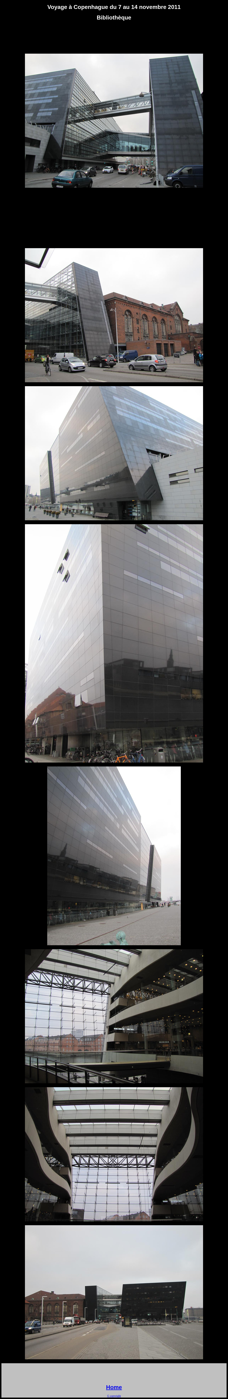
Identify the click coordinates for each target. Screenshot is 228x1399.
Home (114, 1387)
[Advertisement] (114, 33)
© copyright (114, 1395)
